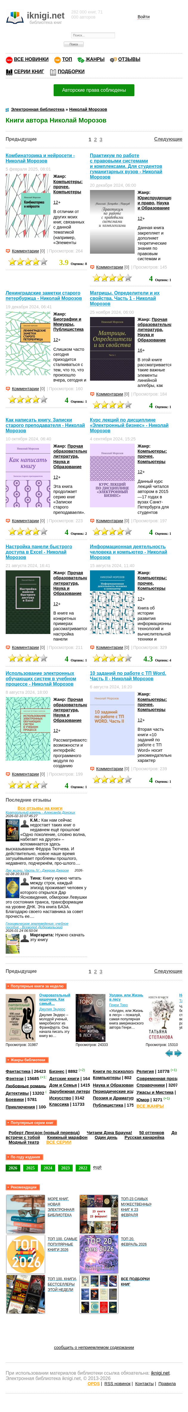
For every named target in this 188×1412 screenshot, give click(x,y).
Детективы (17, 1093)
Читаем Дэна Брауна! (109, 1132)
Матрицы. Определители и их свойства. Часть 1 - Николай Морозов (125, 298)
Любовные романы (26, 1085)
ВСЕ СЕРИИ (58, 1142)
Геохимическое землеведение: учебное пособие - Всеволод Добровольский (37, 925)
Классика (59, 1104)
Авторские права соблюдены (94, 90)
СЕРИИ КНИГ (29, 71)
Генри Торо (118, 1005)
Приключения (20, 1107)
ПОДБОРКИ (71, 71)
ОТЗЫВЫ (129, 59)
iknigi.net (160, 1373)
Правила (167, 1383)
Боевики (15, 1099)
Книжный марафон (67, 1137)
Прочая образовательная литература (156, 324)
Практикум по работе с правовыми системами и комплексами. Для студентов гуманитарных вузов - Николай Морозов (126, 166)
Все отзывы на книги (40, 808)
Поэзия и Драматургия (117, 1098)
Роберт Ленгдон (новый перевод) (44, 1132)
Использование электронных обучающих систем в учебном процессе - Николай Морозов (41, 679)
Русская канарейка (144, 1137)
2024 (48, 1168)
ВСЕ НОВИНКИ (31, 59)
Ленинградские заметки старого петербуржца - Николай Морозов (44, 295)
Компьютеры (67, 191)
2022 (83, 1168)
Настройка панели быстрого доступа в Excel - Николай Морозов (39, 552)
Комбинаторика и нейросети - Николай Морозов (40, 158)
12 (55, 202)
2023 (65, 1168)
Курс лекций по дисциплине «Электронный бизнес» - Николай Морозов (129, 425)
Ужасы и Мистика (154, 1092)
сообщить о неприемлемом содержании (94, 1347)
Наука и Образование (154, 205)
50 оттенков (151, 1132)
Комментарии (25, 251)
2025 (30, 1168)
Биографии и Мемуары (67, 322)
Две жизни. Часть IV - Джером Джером (37, 870)
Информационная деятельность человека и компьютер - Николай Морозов (128, 552)
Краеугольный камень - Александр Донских (40, 812)
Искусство (60, 1098)
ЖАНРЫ (95, 59)
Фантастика (18, 1071)
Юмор (142, 1099)
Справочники (150, 1085)
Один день (106, 1137)
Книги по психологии (115, 1071)
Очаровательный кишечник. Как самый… (54, 999)
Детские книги (64, 1078)
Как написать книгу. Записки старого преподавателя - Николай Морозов (45, 425)
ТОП (67, 59)
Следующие (168, 139)
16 (140, 350)
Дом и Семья (63, 1085)
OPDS (94, 1383)
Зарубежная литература (74, 1091)
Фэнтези (15, 1078)
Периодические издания (119, 1091)
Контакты (144, 1383)
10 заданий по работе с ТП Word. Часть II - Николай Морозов (128, 676)
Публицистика (68, 329)
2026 (13, 1168)
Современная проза (157, 1078)
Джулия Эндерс (52, 1009)
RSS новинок (117, 1383)
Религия (145, 1071)
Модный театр (24, 1142)
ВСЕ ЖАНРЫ (150, 1106)
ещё (97, 1167)
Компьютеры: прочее (68, 184)
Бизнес (56, 1071)
